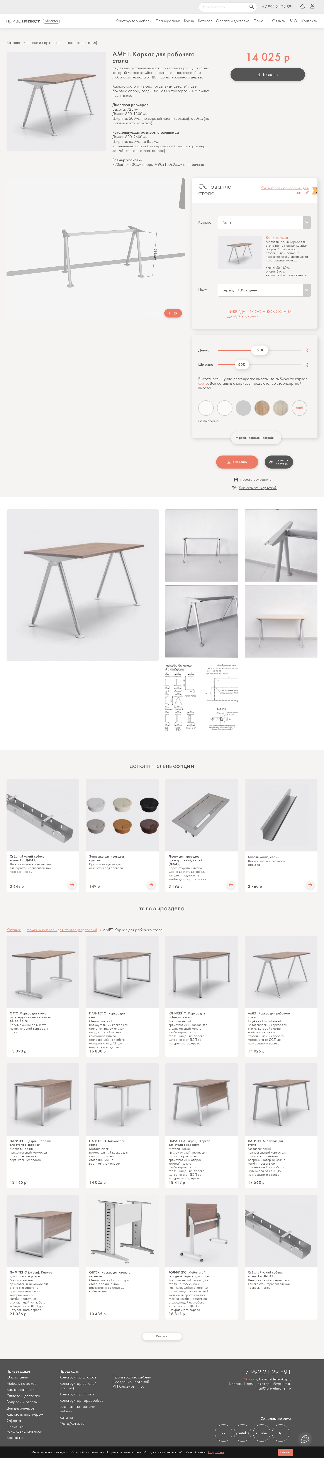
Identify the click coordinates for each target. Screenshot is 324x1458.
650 (242, 364)
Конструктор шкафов (77, 1377)
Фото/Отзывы (72, 1423)
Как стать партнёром (25, 1414)
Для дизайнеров (21, 1408)
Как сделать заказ (23, 1389)
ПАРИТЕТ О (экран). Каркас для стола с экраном (31, 1274)
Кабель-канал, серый (264, 857)
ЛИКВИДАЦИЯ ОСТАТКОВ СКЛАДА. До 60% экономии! (260, 314)
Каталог (205, 21)
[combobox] (264, 222)
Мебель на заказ (21, 1383)
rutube (261, 1433)
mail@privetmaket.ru (273, 1388)
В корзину (267, 74)
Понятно (285, 1452)
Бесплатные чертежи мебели (77, 1409)
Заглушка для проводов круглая (107, 858)
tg (280, 1433)
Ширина (205, 364)
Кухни (189, 21)
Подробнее (216, 1452)
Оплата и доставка (23, 1396)
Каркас (204, 222)
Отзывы (278, 21)
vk (223, 1433)
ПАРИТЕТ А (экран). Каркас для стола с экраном (189, 1143)
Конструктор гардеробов (81, 1400)
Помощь (261, 21)
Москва (250, 1379)
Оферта (14, 1420)
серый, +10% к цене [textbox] (239, 290)
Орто (203, 383)
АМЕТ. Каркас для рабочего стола (269, 1015)
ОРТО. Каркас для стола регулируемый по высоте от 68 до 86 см (30, 1017)
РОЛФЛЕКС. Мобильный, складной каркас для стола (189, 1274)
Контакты (309, 21)
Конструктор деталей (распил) (78, 1386)
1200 (260, 350)
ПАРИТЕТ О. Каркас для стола (107, 1015)
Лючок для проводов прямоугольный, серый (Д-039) (185, 860)
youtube (242, 1433)
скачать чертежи (278, 462)
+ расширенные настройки (256, 438)
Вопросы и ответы (22, 1402)
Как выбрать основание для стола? (285, 190)
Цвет (202, 290)
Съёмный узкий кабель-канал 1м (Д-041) (27, 858)
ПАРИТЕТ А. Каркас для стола (265, 1143)
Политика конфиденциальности (25, 1429)
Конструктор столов (76, 1394)
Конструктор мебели (134, 21)
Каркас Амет (277, 237)
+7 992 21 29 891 (277, 7)
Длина (204, 350)
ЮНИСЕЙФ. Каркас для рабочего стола (187, 1015)
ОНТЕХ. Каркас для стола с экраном (109, 1274)
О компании (17, 1377)
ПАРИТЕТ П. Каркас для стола (107, 1143)
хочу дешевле (151, 313)
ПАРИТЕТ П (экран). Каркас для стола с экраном (30, 1143)
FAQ (293, 21)
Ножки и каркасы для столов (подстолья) (62, 42)
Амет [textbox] (226, 222)
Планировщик (168, 21)
